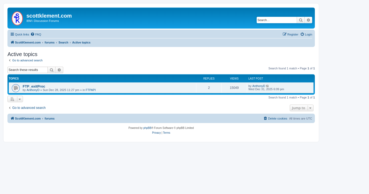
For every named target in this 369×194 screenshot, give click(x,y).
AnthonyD (33, 90)
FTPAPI (91, 90)
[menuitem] (35, 34)
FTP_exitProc (34, 86)
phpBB (147, 127)
